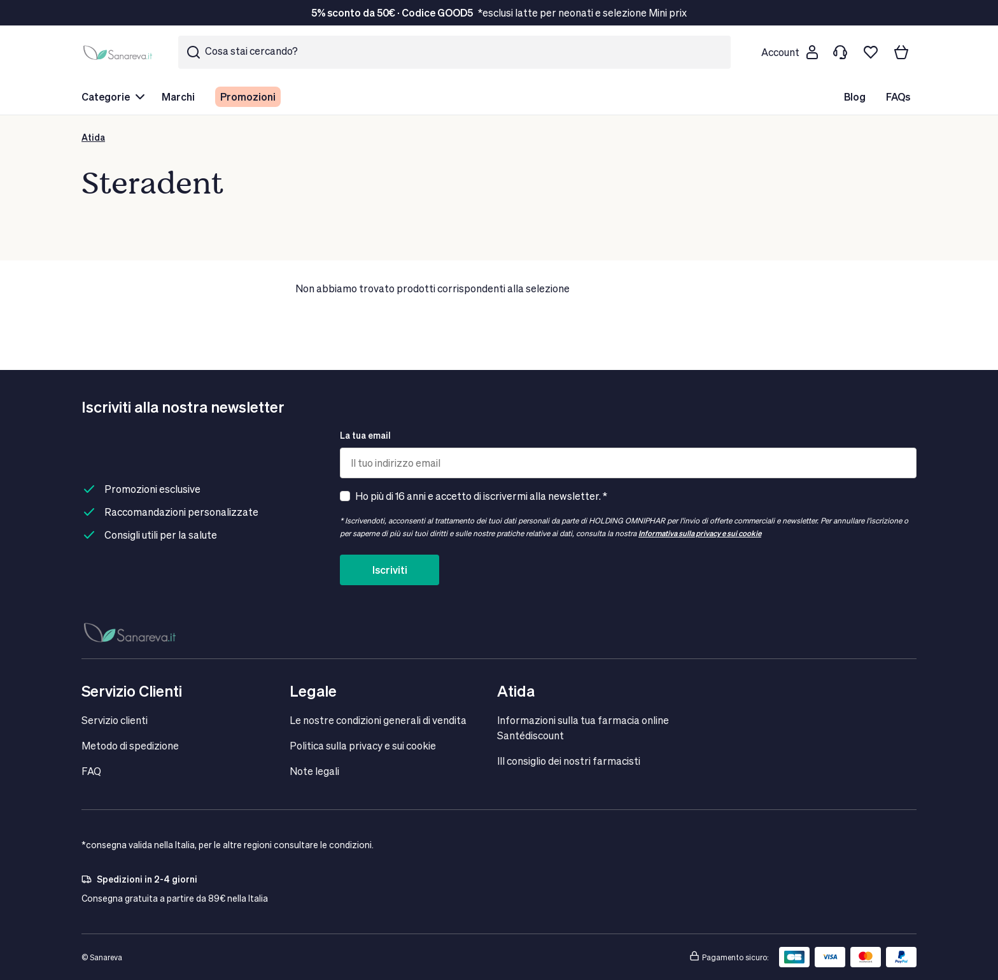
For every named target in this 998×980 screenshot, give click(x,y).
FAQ (91, 771)
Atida (93, 137)
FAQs (898, 96)
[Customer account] (789, 52)
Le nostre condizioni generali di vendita (378, 720)
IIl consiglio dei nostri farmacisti (568, 761)
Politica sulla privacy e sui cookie (363, 745)
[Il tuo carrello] (901, 52)
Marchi (178, 96)
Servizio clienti (114, 720)
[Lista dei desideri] (870, 52)
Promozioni (248, 96)
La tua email (365, 435)
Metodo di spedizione (130, 745)
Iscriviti (389, 570)
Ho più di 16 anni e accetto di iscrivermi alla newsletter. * (481, 496)
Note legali (314, 771)
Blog (855, 96)
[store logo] (119, 52)
